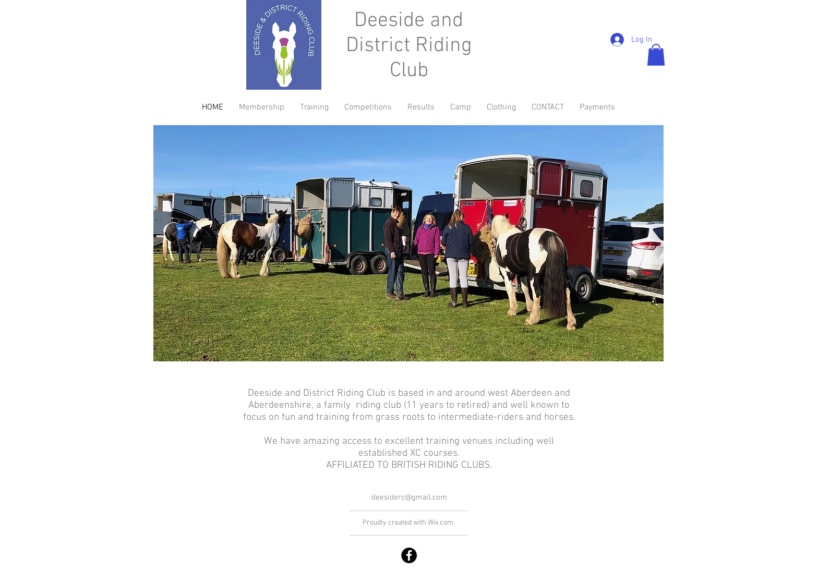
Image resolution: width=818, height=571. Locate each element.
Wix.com (440, 522)
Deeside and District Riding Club (409, 45)
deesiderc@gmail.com (409, 497)
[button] (656, 55)
